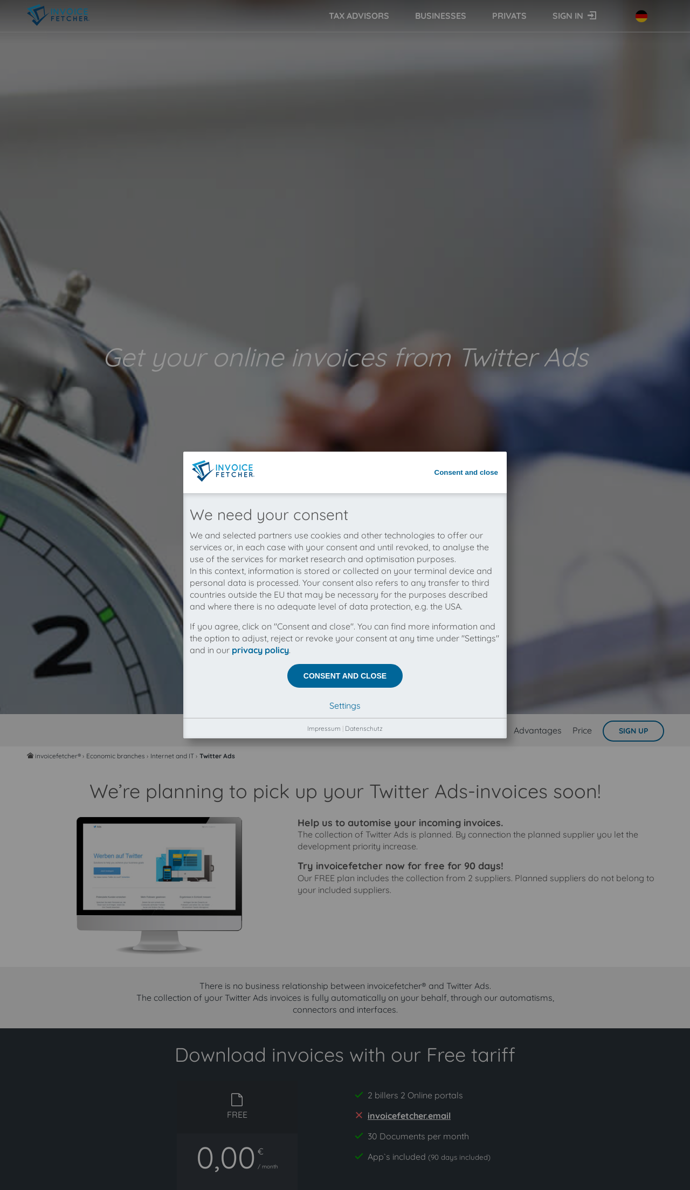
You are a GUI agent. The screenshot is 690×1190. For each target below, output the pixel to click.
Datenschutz (364, 327)
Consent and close (466, 71)
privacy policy (260, 249)
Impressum (324, 327)
